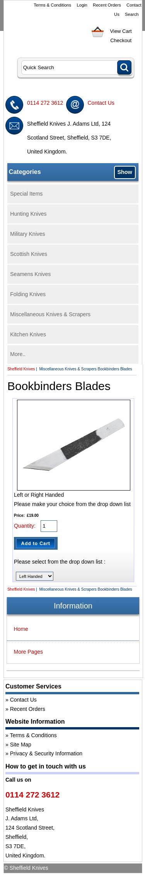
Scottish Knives (28, 254)
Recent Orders (107, 5)
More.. (18, 354)
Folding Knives (28, 294)
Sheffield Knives (21, 369)
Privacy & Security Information (46, 753)
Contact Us (101, 103)
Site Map (20, 744)
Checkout (120, 40)
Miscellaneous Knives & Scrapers (50, 314)
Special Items (26, 194)
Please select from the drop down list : (60, 562)
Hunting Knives (28, 214)
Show (124, 172)
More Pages (28, 652)
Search (131, 14)
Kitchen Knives (28, 334)
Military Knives (27, 234)
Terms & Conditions (52, 5)
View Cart (121, 31)
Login (82, 5)
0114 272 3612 (45, 103)
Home (21, 629)
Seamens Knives (30, 274)
